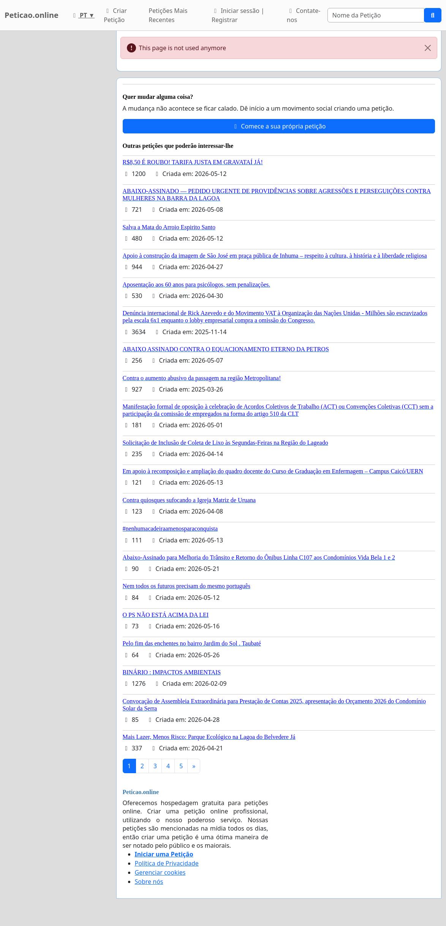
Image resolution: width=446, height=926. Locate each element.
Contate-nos (304, 15)
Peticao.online (32, 15)
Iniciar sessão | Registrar (238, 15)
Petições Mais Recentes (168, 15)
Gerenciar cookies (160, 872)
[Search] (375, 15)
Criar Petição (115, 15)
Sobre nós (149, 881)
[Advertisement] (56, 145)
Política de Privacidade (167, 863)
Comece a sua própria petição (279, 126)
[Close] (428, 48)
